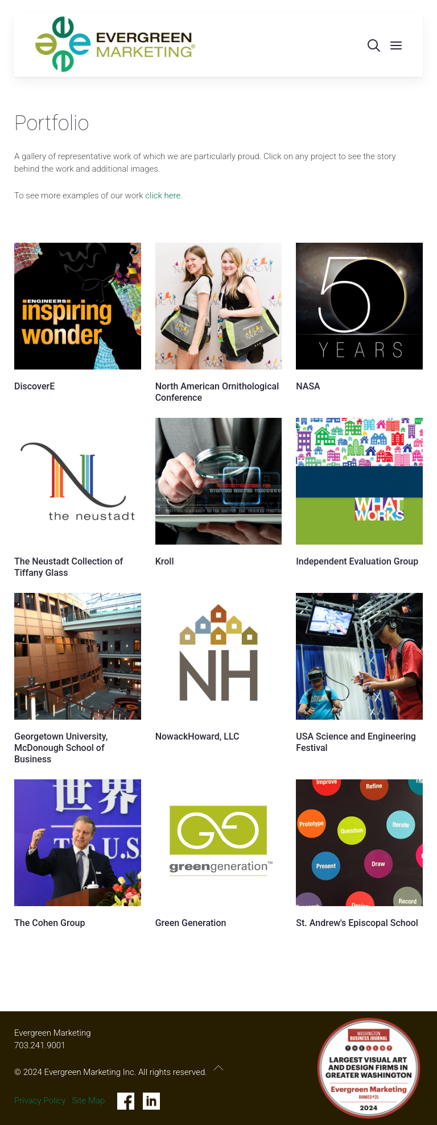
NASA (308, 386)
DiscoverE (34, 386)
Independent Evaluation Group (357, 561)
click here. (163, 195)
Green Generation (190, 923)
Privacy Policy (39, 1100)
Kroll (164, 561)
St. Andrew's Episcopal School (357, 923)
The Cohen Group (49, 923)
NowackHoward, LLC (197, 736)
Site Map (88, 1100)
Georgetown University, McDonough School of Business (61, 748)
